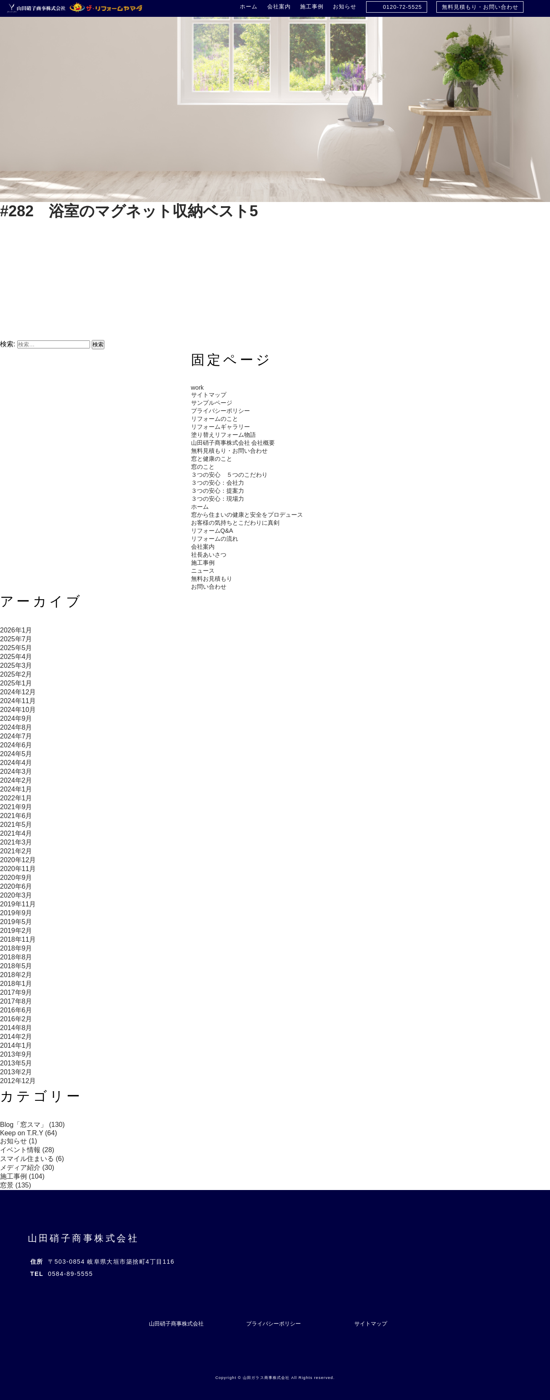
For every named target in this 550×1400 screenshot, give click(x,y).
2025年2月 (16, 674)
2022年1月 (16, 798)
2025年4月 (16, 656)
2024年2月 (16, 780)
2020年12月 (18, 859)
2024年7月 (16, 736)
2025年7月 (16, 639)
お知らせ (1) (18, 1141)
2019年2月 (16, 930)
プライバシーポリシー (220, 410)
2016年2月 (16, 1019)
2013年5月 (16, 1063)
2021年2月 (16, 851)
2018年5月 (16, 966)
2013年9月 (16, 1054)
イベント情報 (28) (27, 1149)
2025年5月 (16, 647)
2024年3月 (16, 771)
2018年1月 (16, 983)
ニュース (203, 570)
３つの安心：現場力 (217, 498)
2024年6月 (16, 745)
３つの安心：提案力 (217, 490)
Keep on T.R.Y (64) (28, 1133)
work (197, 387)
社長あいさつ (208, 554)
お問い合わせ (208, 586)
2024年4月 (16, 762)
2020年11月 (18, 868)
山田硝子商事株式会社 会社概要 (233, 442)
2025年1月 (16, 683)
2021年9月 (16, 806)
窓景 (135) (15, 1185)
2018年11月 (18, 939)
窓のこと (203, 466)
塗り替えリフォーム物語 (223, 434)
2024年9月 (16, 718)
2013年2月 (16, 1072)
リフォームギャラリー (220, 426)
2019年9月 (16, 913)
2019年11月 (18, 904)
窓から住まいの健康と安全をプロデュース (247, 514)
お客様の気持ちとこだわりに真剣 (235, 522)
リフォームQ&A (212, 530)
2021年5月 (16, 824)
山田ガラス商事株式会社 (266, 1378)
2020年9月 (16, 877)
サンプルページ (211, 402)
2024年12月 (18, 692)
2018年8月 (16, 957)
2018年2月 (16, 974)
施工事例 (312, 6)
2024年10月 (18, 709)
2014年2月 (16, 1036)
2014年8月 (16, 1027)
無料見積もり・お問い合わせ (480, 7)
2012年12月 (18, 1080)
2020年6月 (16, 886)
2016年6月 (16, 1010)
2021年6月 (16, 815)
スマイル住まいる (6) (32, 1158)
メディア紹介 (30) (27, 1167)
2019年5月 (16, 921)
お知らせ (344, 6)
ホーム (249, 6)
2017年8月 (16, 1001)
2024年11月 (18, 700)
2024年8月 (16, 727)
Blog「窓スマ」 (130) (32, 1124)
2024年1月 (16, 789)
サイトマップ (208, 394)
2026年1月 (16, 630)
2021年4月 (16, 833)
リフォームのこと (214, 418)
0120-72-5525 (402, 7)
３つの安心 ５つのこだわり (229, 474)
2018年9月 (16, 948)
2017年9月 (16, 992)
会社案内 (279, 6)
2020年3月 (16, 895)
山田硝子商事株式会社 (83, 1238)
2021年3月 (16, 842)
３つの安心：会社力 (217, 482)
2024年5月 (16, 753)
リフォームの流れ (214, 538)
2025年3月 (16, 665)
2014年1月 (16, 1045)
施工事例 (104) (22, 1176)
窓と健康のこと (211, 458)
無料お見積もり (211, 578)
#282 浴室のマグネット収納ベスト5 (129, 211)
